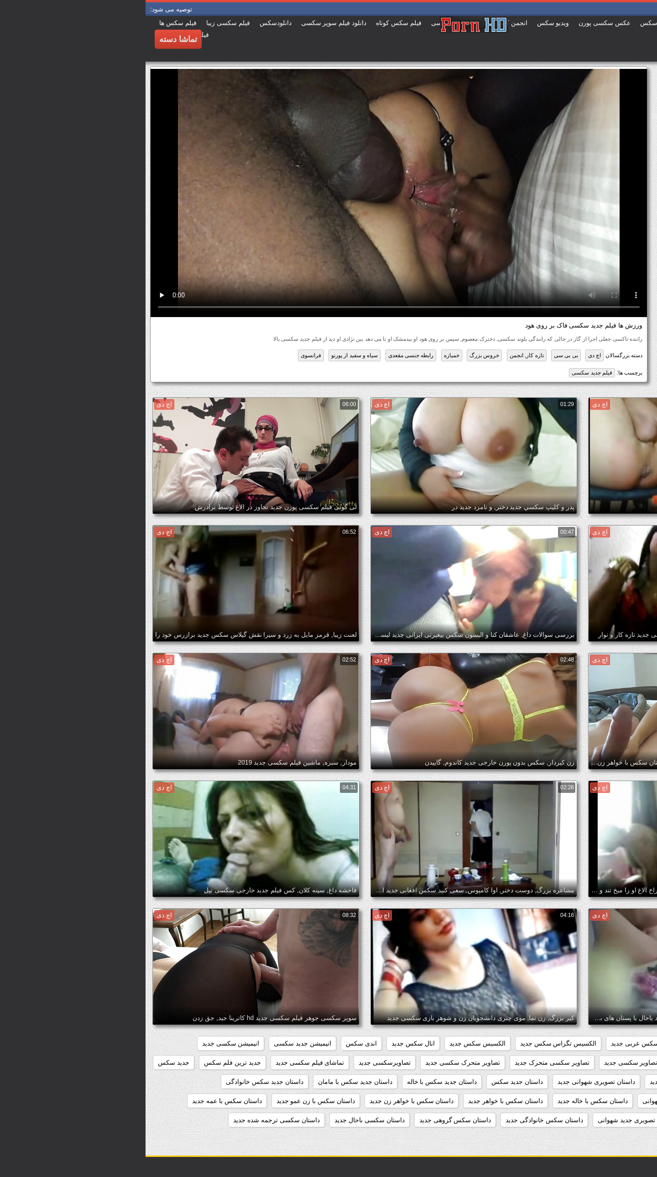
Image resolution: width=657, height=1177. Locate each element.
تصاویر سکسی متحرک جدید (406, 1062)
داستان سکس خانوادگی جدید (399, 1120)
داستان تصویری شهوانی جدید (451, 1081)
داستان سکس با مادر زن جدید (603, 1120)
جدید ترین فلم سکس (86, 1062)
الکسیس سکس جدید (332, 1043)
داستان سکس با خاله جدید (447, 1100)
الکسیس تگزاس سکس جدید (413, 1043)
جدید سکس (28, 1062)
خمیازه (306, 355)
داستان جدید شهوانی (524, 1100)
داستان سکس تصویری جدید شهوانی (500, 1120)
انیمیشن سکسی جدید (85, 1043)
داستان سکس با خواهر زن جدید (266, 1100)
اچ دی (449, 355)
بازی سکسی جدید (619, 1062)
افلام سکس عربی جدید (496, 1043)
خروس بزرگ (339, 355)
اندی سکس (215, 1043)
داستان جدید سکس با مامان (209, 1081)
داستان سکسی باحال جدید (224, 1120)
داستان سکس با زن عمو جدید (170, 1100)
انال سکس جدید (267, 1043)
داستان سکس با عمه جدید (81, 1100)
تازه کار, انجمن (381, 355)
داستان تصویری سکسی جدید (542, 1081)
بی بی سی (420, 355)
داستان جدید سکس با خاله (296, 1081)
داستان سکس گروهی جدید (310, 1120)
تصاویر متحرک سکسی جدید (317, 1062)
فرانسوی (165, 355)
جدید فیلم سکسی (619, 1081)
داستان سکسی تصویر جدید (607, 1139)
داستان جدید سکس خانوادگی (119, 1081)
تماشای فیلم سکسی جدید (164, 1062)
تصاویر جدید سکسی (553, 1062)
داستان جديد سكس (371, 1081)
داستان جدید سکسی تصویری (604, 1100)
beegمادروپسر (623, 1043)
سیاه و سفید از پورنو (209, 355)
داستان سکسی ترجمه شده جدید (131, 1120)
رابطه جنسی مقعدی (265, 355)
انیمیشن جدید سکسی (157, 1043)
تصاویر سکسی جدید (485, 1062)
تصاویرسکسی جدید (239, 1062)
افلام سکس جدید (565, 1043)
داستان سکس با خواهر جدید (360, 1100)
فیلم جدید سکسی (446, 373)
